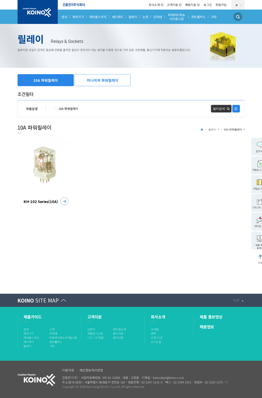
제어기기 (29, 333)
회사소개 (154, 5)
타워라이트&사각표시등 (63, 338)
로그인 (208, 5)
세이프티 (29, 342)
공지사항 (118, 338)
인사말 (155, 329)
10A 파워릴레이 (45, 80)
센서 (26, 329)
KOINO (38, 300)
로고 (21, 2)
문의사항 (118, 333)
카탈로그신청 (95, 333)
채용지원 (190, 5)
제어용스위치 (31, 338)
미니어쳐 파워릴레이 (102, 80)
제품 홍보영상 (211, 317)
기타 (52, 346)
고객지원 (172, 5)
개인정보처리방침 (91, 370)
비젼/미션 (156, 338)
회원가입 (221, 5)
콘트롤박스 (55, 342)
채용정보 (207, 327)
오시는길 (156, 342)
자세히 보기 (64, 201)
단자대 (53, 333)
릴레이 (212, 129)
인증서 (91, 329)
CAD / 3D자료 (95, 338)
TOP (236, 300)
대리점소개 (119, 329)
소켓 (52, 329)
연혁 (153, 333)
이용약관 (68, 370)
